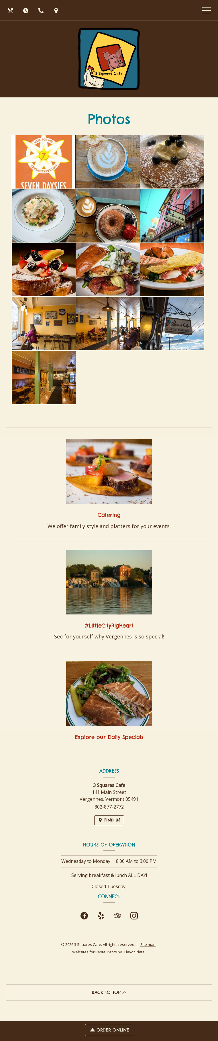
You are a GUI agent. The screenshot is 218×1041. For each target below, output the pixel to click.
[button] (43, 162)
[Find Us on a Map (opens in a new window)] (57, 10)
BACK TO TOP (109, 992)
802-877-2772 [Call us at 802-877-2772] (109, 807)
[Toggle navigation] (206, 10)
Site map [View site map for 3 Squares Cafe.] (148, 944)
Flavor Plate (134, 952)
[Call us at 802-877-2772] (41, 10)
